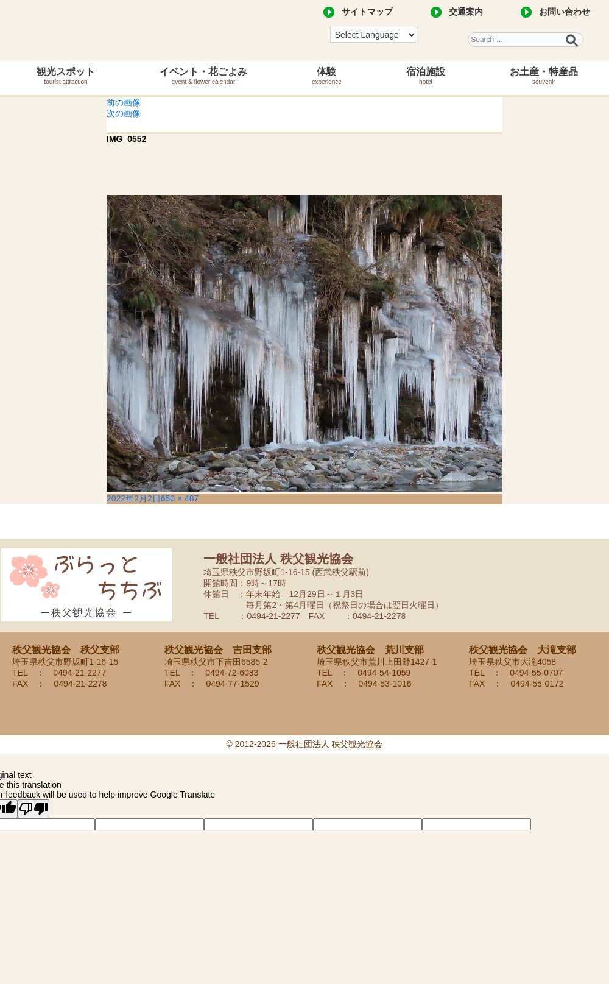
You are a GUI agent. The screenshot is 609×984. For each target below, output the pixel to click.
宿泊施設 (425, 75)
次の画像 (124, 113)
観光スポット (66, 75)
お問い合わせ (564, 11)
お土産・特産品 (544, 75)
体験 (327, 75)
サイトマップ (367, 11)
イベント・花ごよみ (203, 75)
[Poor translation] (33, 808)
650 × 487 (180, 498)
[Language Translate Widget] (373, 35)
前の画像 (124, 102)
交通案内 (466, 11)
